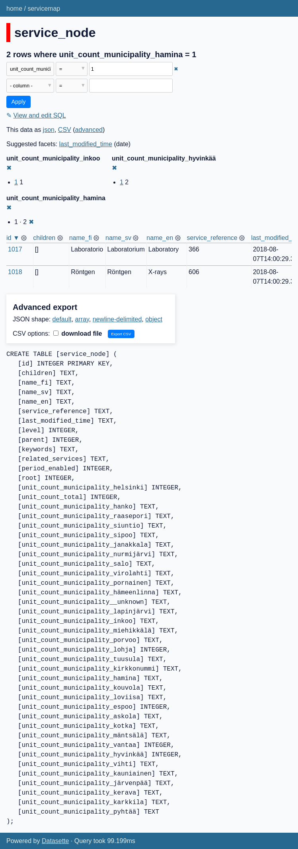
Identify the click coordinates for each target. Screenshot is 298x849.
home (14, 8)
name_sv (118, 237)
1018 (15, 272)
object (153, 319)
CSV (64, 129)
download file (77, 333)
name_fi (80, 237)
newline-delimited (117, 319)
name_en (159, 237)
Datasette (55, 840)
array (82, 319)
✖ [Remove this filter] (176, 69)
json (49, 129)
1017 (15, 249)
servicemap (43, 8)
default (62, 319)
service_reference (212, 237)
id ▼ (12, 237)
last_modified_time (85, 144)
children (44, 237)
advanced (89, 129)
